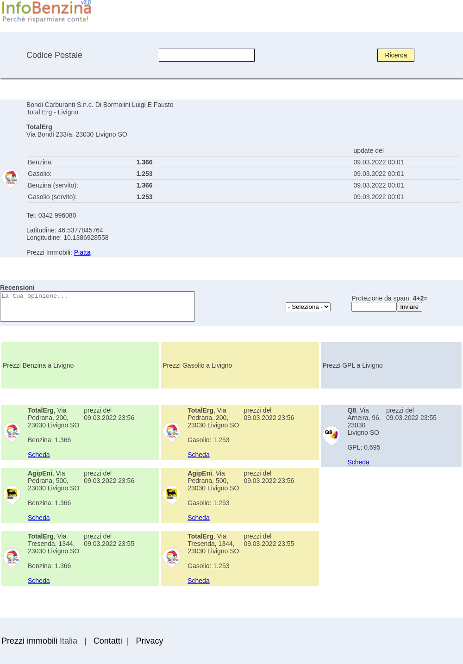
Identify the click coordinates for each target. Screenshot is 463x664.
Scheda (39, 454)
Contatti (108, 640)
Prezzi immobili (29, 640)
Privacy (149, 640)
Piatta (82, 252)
